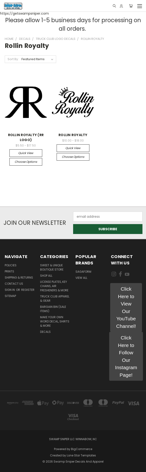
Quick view (25, 153)
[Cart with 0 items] (130, 6)
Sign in (10, 290)
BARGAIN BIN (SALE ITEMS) (53, 309)
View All (81, 278)
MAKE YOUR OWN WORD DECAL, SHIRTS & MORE (54, 321)
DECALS (45, 332)
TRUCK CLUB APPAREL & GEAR (54, 298)
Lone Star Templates (81, 455)
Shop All (46, 276)
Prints (9, 271)
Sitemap (10, 296)
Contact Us (14, 284)
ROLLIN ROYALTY (73, 135)
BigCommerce (81, 449)
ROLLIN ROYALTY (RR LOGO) (26, 137)
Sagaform (83, 272)
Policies (11, 265)
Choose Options (26, 162)
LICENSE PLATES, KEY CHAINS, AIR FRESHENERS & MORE (54, 286)
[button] (126, 307)
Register (27, 290)
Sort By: (13, 59)
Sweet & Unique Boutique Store (51, 267)
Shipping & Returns (19, 278)
